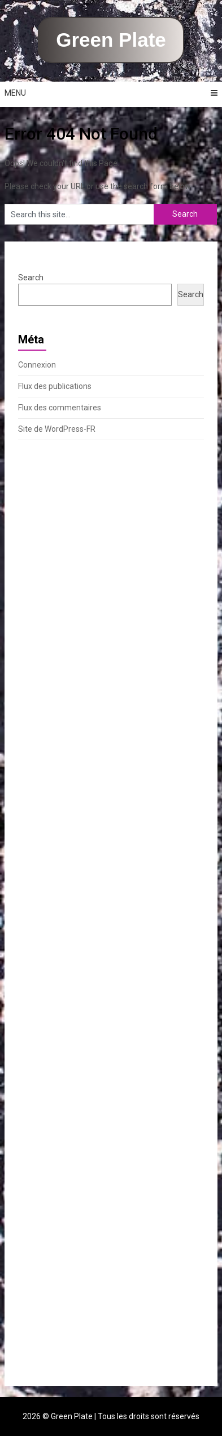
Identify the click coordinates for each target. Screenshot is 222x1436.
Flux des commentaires (59, 407)
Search (30, 277)
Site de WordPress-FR (56, 428)
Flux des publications (55, 386)
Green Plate (111, 40)
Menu (15, 92)
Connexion (37, 364)
